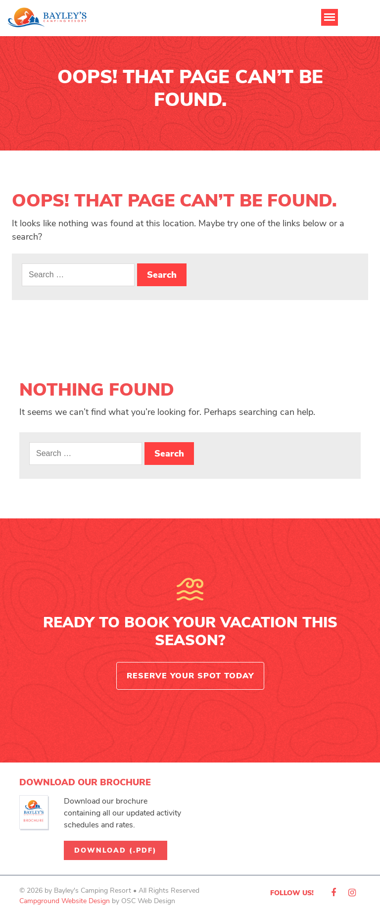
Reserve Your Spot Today (190, 675)
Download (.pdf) (115, 850)
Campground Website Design (64, 901)
